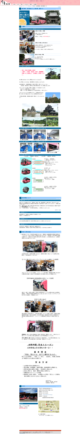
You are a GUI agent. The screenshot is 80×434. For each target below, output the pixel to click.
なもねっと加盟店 (31, 6)
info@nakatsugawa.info (22, 433)
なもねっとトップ (23, 6)
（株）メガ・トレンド (42, 432)
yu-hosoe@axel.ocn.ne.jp (47, 394)
